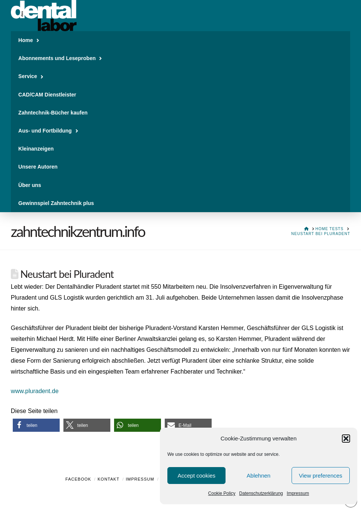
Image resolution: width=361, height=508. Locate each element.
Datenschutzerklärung (261, 493)
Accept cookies (196, 475)
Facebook (78, 479)
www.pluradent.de (35, 391)
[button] (346, 438)
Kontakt (108, 479)
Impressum (298, 493)
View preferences (321, 475)
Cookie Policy (222, 493)
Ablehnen (258, 475)
